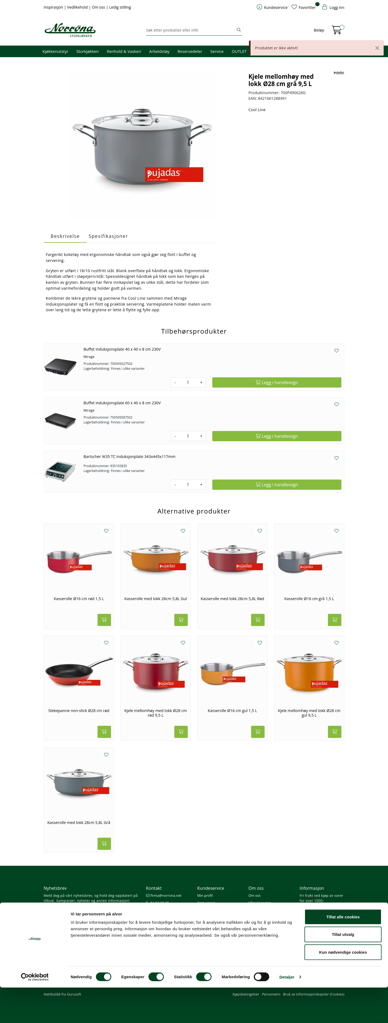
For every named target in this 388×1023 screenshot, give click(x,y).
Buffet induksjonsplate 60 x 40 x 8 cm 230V (122, 402)
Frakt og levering (210, 924)
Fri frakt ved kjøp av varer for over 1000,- (321, 898)
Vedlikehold (78, 7)
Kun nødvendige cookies (343, 987)
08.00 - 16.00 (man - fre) (167, 910)
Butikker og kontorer (164, 917)
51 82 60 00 (157, 902)
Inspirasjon (54, 7)
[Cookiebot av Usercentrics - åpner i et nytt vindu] (34, 1012)
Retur (201, 932)
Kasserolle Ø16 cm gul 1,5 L (232, 710)
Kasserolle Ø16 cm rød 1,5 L (79, 598)
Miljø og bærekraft (263, 910)
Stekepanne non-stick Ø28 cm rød (78, 710)
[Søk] (191, 30)
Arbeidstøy (159, 51)
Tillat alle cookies (343, 952)
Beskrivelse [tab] (65, 236)
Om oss (99, 7)
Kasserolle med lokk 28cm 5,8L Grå (78, 822)
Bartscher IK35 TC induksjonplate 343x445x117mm (129, 456)
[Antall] (188, 382)
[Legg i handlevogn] (276, 382)
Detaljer (287, 1012)
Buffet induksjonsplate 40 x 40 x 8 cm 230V (122, 349)
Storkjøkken (88, 51)
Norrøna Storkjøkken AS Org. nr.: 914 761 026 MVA (168, 927)
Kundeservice (210, 888)
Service (217, 51)
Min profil (205, 895)
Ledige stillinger (260, 924)
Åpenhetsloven (260, 917)
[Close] (377, 48)
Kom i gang (206, 902)
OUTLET (239, 51)
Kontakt (154, 888)
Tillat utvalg (343, 970)
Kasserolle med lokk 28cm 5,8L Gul (155, 598)
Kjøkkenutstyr (55, 51)
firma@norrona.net (163, 895)
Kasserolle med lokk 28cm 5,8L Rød (232, 598)
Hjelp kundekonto (211, 910)
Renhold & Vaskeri (124, 51)
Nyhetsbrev (55, 888)
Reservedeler (190, 51)
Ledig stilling (120, 7)
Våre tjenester (259, 902)
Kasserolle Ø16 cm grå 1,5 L (309, 598)
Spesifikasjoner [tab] (108, 236)
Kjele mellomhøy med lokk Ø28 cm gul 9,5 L (309, 713)
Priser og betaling (211, 917)
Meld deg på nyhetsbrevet (69, 911)
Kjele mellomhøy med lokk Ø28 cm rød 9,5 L (155, 713)
